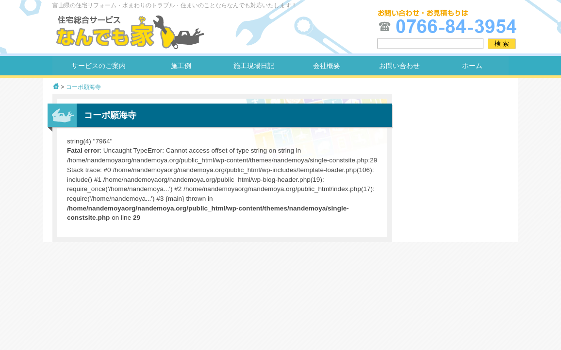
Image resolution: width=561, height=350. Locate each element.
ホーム (472, 66)
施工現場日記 (253, 66)
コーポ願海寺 (83, 87)
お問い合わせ (399, 66)
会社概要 (326, 66)
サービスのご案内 (98, 66)
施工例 (181, 66)
